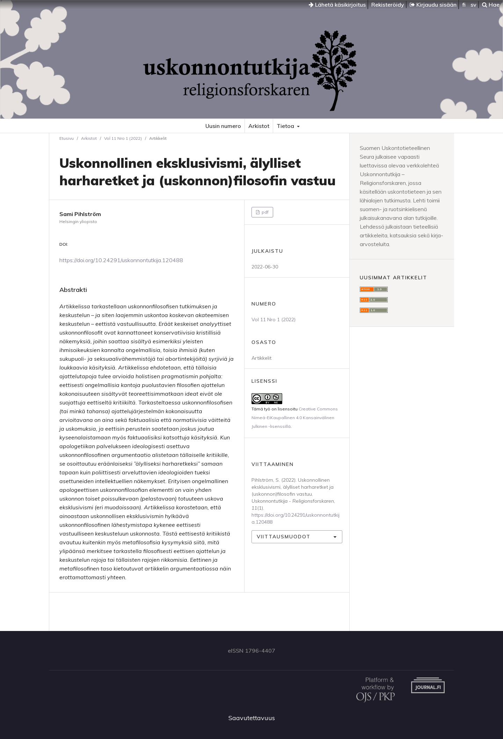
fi (464, 4)
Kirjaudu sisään (433, 4)
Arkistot (258, 125)
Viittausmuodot (284, 536)
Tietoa (286, 125)
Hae (491, 4)
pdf (265, 212)
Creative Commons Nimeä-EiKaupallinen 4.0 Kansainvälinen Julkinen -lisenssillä (295, 417)
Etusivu (66, 138)
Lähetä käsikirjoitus (337, 4)
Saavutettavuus (251, 718)
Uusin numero (223, 125)
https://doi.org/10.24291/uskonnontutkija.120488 (121, 260)
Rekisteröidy (387, 4)
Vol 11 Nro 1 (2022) (123, 138)
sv (473, 4)
